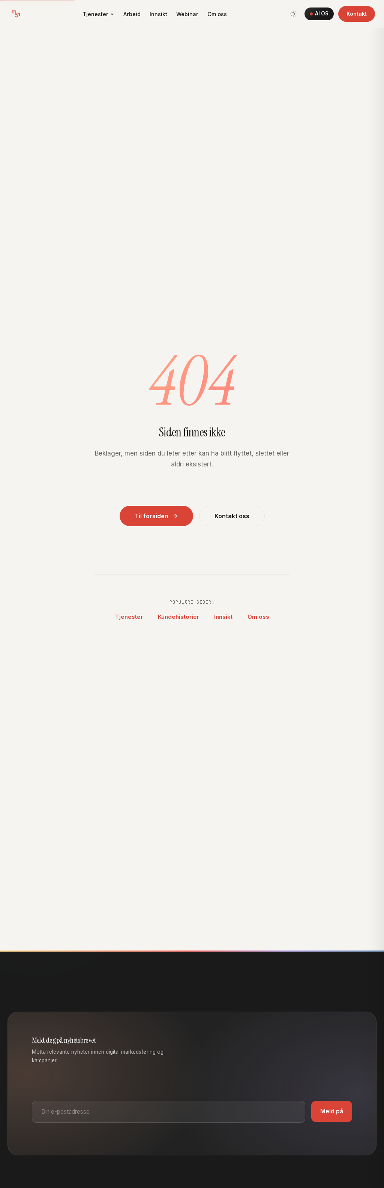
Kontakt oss (231, 516)
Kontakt (356, 14)
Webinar (187, 14)
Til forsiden (156, 516)
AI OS (318, 14)
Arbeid (132, 14)
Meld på (331, 1111)
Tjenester (98, 14)
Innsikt (158, 14)
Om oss (217, 14)
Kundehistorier (178, 616)
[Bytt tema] (293, 14)
